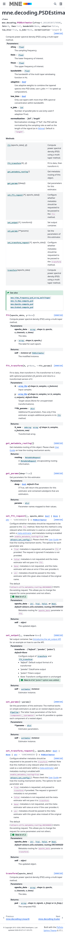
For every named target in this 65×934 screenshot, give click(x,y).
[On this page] (61, 4)
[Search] (55, 4)
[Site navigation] (4, 4)
